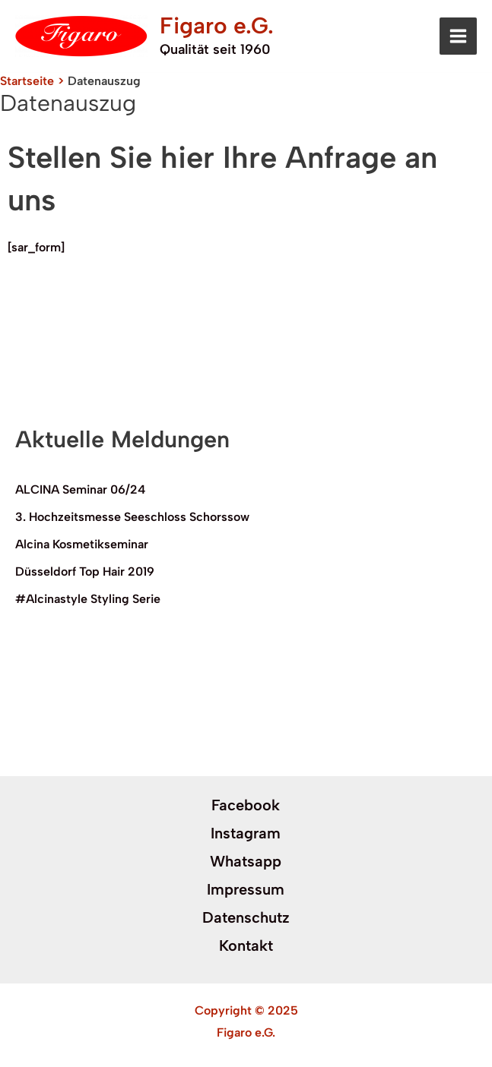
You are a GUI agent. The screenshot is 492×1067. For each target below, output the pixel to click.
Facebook (245, 805)
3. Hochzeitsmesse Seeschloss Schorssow (132, 517)
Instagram (246, 833)
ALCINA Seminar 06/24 (80, 489)
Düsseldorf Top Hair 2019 (84, 571)
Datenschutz (246, 917)
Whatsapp (245, 861)
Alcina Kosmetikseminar (81, 544)
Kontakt (246, 945)
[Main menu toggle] (458, 36)
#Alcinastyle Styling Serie (87, 599)
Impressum (245, 889)
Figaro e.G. (217, 25)
